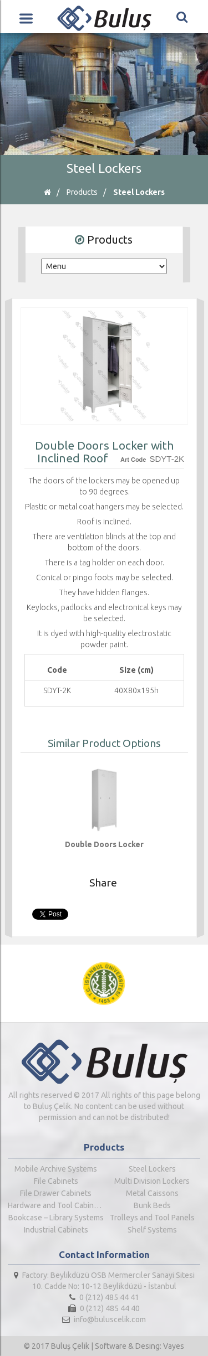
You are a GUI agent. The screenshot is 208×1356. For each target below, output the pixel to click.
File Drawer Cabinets (56, 1193)
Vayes (173, 1346)
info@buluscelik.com (104, 1319)
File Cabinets (56, 1181)
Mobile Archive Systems (55, 1168)
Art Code (133, 459)
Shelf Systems (152, 1229)
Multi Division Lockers (152, 1181)
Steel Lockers (139, 192)
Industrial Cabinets (56, 1229)
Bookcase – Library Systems (56, 1217)
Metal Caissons (152, 1193)
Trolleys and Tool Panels (152, 1217)
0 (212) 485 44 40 (104, 1308)
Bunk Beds (152, 1205)
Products (82, 192)
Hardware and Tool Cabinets (56, 1205)
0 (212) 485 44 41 (104, 1297)
